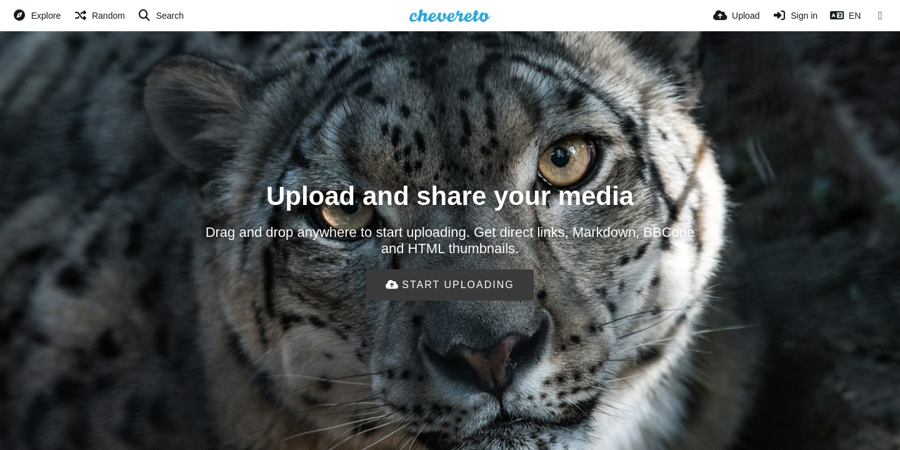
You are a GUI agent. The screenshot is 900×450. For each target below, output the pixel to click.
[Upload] (736, 15)
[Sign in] (795, 15)
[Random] (99, 15)
